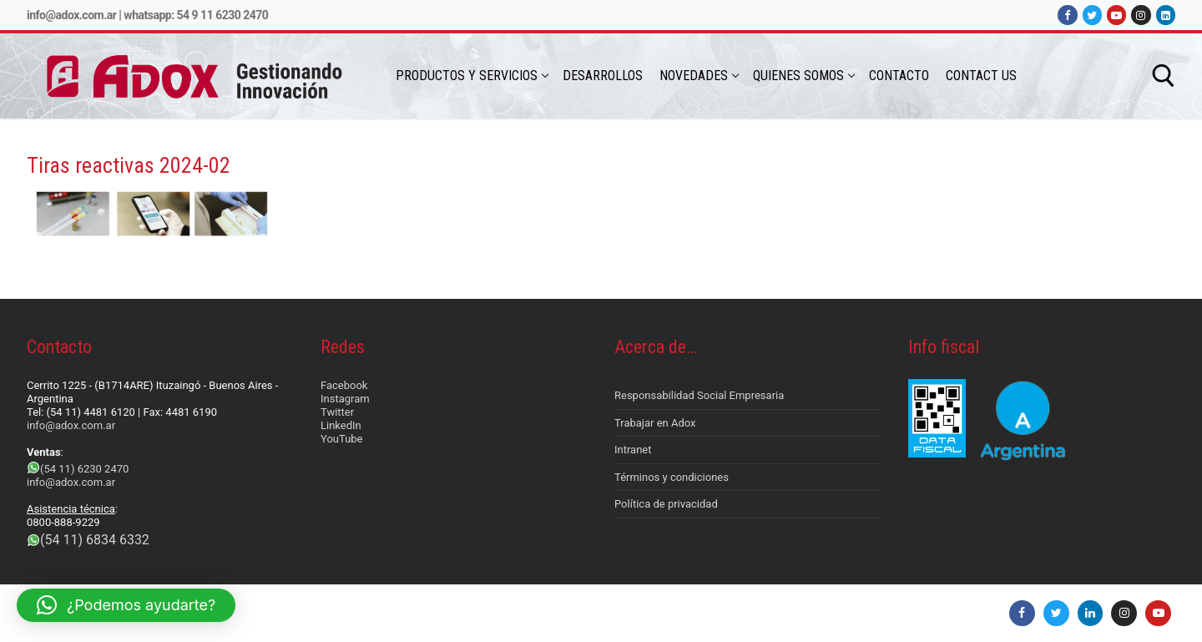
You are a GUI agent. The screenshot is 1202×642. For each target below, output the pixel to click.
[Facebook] (1067, 14)
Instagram (345, 398)
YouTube (342, 438)
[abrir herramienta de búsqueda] (1163, 76)
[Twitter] (1092, 14)
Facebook (344, 385)
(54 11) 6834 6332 (94, 540)
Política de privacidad (666, 504)
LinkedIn (341, 425)
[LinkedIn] (1165, 14)
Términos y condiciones (671, 477)
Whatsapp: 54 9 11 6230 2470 (196, 15)
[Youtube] (1116, 14)
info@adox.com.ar (71, 15)
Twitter (337, 412)
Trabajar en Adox (655, 423)
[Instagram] (1140, 14)
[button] (126, 605)
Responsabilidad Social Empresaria (699, 395)
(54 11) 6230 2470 (84, 469)
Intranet (633, 449)
